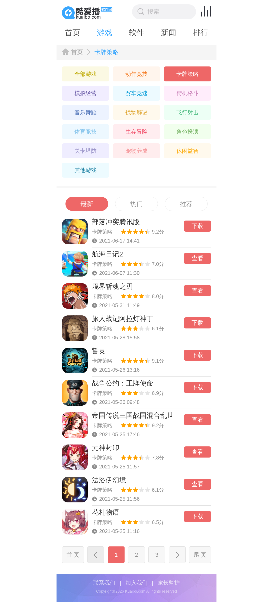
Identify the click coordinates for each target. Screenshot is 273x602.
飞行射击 (187, 112)
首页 (72, 32)
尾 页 (200, 555)
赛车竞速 (136, 93)
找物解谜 (136, 112)
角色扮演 (187, 131)
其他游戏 (85, 170)
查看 (197, 258)
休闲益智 (187, 151)
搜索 (148, 11)
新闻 (168, 32)
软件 (136, 32)
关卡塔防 (85, 151)
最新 (86, 204)
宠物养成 (136, 151)
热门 (136, 204)
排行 (200, 32)
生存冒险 (136, 131)
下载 (197, 226)
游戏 (104, 32)
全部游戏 (85, 74)
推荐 (186, 204)
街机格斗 (187, 93)
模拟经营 (85, 93)
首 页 (73, 555)
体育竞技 (85, 131)
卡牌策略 (187, 74)
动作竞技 (136, 74)
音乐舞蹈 (85, 112)
